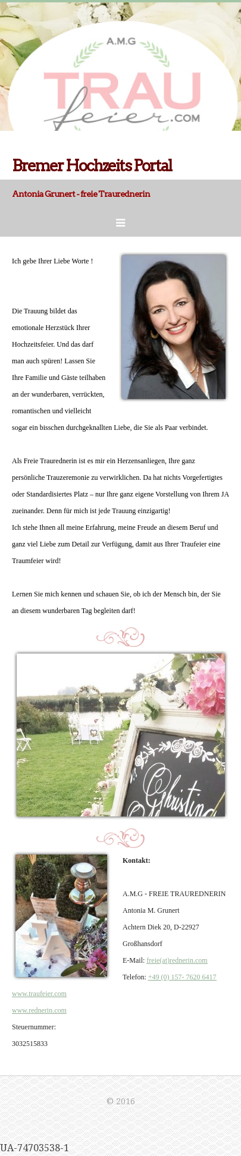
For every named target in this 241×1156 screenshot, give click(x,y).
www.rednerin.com (39, 1010)
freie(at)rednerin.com (176, 960)
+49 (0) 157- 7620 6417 (182, 977)
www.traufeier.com (39, 993)
